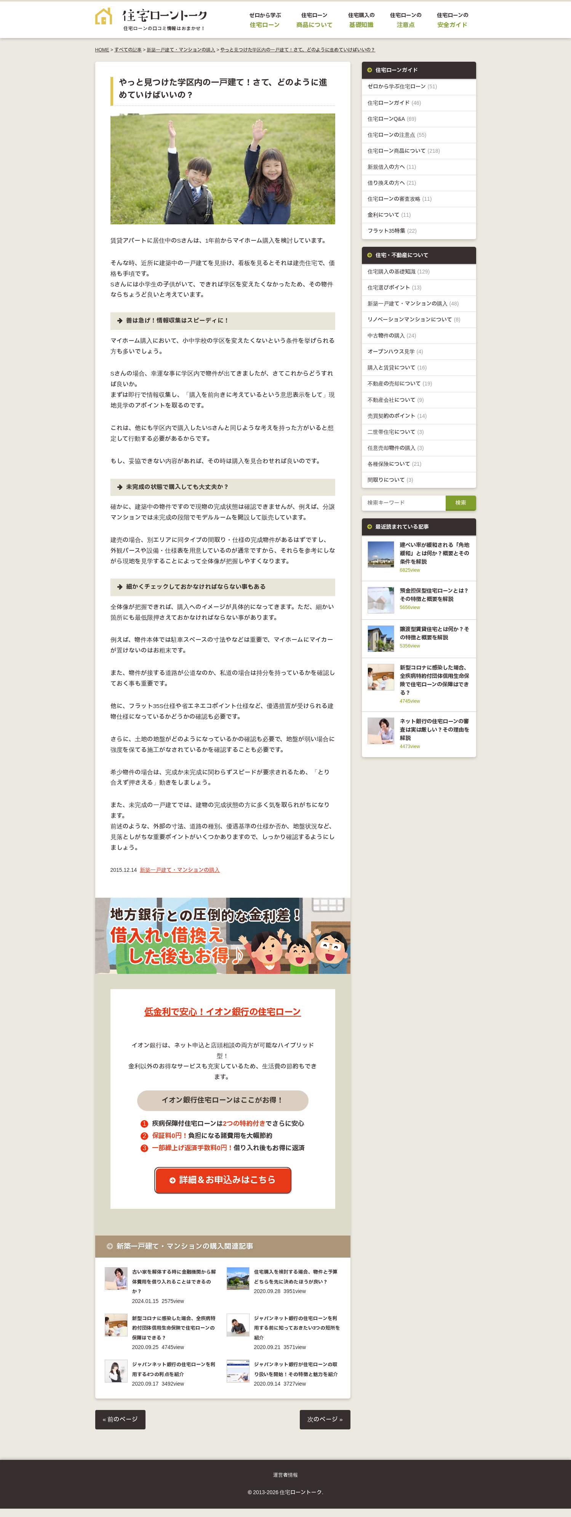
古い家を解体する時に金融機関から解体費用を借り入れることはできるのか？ (175, 1281)
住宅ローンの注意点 (397, 135)
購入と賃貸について (397, 368)
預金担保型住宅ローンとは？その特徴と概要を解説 (433, 599)
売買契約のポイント (397, 416)
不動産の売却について (400, 384)
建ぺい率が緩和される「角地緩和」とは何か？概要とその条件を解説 (433, 553)
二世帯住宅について (396, 432)
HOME (102, 49)
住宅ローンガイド (394, 103)
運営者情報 (285, 1483)
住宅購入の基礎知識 (399, 272)
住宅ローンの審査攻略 (400, 199)
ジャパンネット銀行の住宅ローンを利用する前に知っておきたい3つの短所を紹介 (296, 1327)
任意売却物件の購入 (396, 448)
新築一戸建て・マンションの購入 (181, 49)
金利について (389, 215)
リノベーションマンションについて (414, 320)
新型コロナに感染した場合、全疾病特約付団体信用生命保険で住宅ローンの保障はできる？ (175, 1327)
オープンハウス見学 (395, 352)
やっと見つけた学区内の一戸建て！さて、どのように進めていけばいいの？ (297, 49)
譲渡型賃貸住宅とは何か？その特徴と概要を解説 (433, 644)
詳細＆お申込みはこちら (228, 1180)
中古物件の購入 (392, 336)
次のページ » (325, 1428)
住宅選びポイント (395, 288)
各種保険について (395, 464)
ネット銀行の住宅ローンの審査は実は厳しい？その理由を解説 (433, 744)
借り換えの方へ (392, 183)
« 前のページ (120, 1428)
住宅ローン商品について (404, 151)
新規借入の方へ (392, 167)
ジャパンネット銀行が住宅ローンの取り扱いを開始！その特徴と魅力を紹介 (296, 1373)
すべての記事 (128, 49)
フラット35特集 (392, 231)
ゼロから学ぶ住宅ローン (402, 87)
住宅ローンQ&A (392, 119)
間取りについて (390, 480)
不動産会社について (396, 400)
